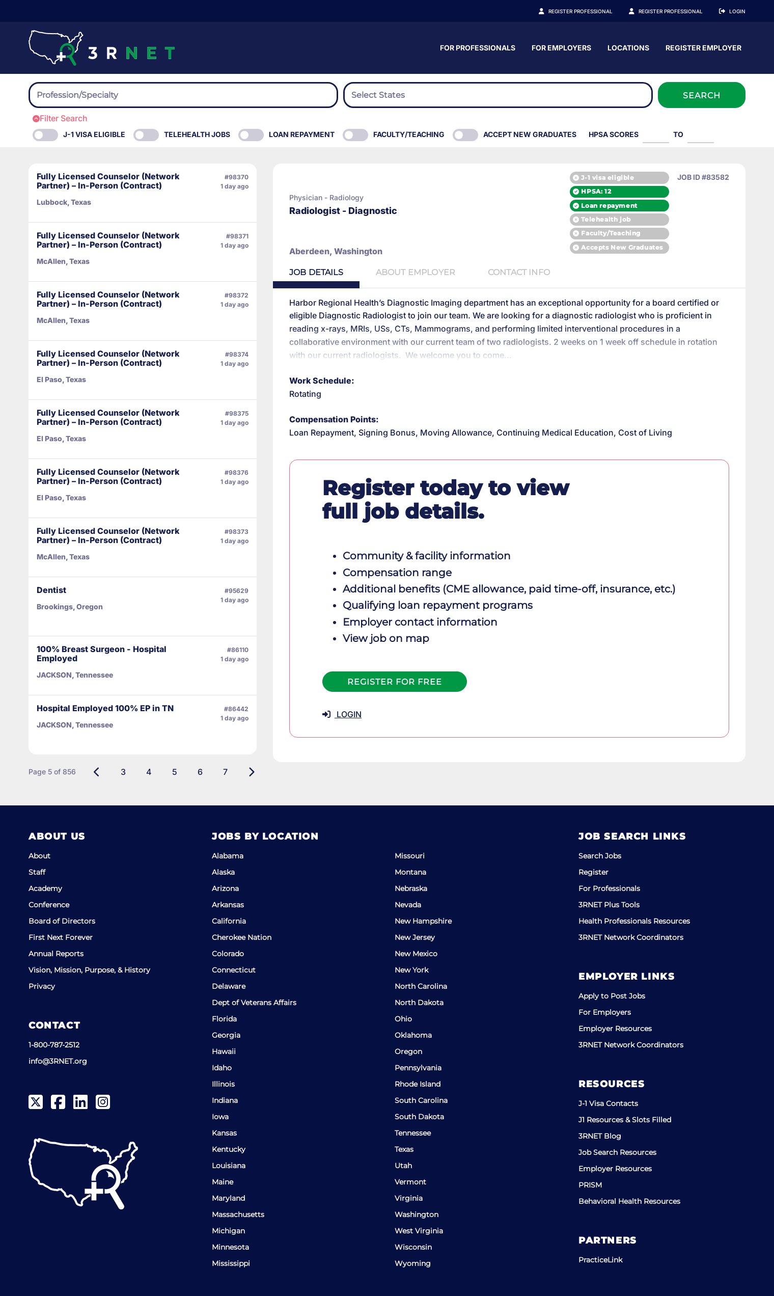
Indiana (225, 1100)
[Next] (251, 772)
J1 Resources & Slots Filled (624, 1119)
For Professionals (574, 47)
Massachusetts (238, 1214)
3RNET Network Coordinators (630, 937)
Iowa (220, 1116)
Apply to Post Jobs (611, 996)
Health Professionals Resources (634, 921)
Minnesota (230, 1247)
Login (737, 11)
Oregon (408, 1051)
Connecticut (234, 970)
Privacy (42, 986)
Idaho (222, 1067)
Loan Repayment (302, 134)
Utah (403, 1165)
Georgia (226, 1035)
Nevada (408, 904)
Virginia (409, 1198)
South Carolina (421, 1100)
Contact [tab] (519, 272)
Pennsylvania (418, 1067)
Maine (222, 1181)
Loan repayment (609, 205)
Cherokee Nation (241, 937)
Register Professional (592, 11)
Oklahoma (413, 1035)
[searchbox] (93, 95)
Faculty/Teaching (409, 134)
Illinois (223, 1084)
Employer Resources (615, 1028)
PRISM (590, 1185)
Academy (45, 888)
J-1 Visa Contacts (608, 1103)
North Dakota (419, 1002)
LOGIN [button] (342, 714)
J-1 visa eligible (607, 177)
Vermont (410, 1181)
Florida (224, 1018)
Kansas (224, 1133)
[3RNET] (102, 48)
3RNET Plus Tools (609, 904)
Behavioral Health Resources (629, 1201)
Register (593, 872)
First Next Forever (61, 937)
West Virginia (419, 1230)
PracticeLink (600, 1259)
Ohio (403, 1018)
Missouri (410, 855)
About (39, 855)
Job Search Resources (617, 1152)
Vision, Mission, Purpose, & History (89, 970)
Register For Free (394, 682)
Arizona (225, 888)
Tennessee (413, 1133)
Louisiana (228, 1165)
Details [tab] (316, 272)
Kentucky (228, 1149)
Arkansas (228, 904)
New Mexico (416, 953)
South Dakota (419, 1116)
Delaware (228, 986)
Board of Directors (62, 921)
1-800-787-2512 (54, 1044)
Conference (49, 904)
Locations (724, 47)
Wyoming (413, 1263)
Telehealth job (605, 219)
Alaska (223, 872)
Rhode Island (417, 1084)
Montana (410, 872)
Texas (404, 1149)
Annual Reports (56, 953)
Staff (37, 872)
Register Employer (676, 11)
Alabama (227, 855)
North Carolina (421, 986)
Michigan (228, 1230)
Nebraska (411, 888)
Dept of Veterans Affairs (254, 1002)
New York (411, 970)
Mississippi (231, 1263)
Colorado (228, 953)
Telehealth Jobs (197, 134)
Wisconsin (413, 1247)
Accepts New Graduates (622, 247)
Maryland (228, 1198)
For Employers (657, 47)
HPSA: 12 (596, 191)
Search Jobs (599, 855)
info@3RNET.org (58, 1061)
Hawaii (224, 1051)
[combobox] (183, 95)
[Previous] (97, 772)
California (229, 921)
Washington (416, 1214)
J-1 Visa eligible (94, 134)
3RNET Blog (599, 1136)
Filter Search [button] (60, 118)
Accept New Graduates (529, 134)
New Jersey (415, 937)
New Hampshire (423, 921)
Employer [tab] (415, 272)
